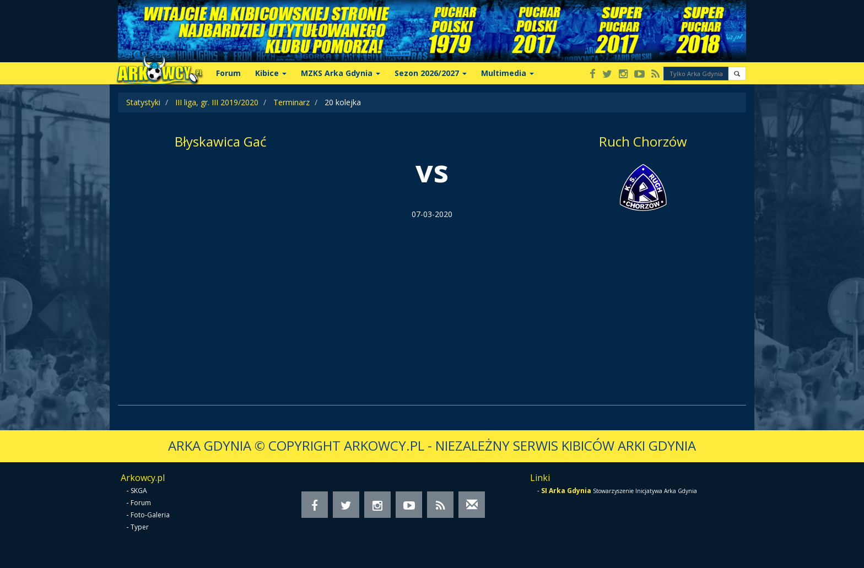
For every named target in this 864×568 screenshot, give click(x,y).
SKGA (139, 490)
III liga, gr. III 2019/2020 (216, 102)
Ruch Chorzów (643, 141)
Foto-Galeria (150, 515)
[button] (737, 73)
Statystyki (143, 102)
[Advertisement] (432, 303)
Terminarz (291, 102)
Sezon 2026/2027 (431, 73)
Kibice (271, 73)
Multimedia (507, 73)
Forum (228, 73)
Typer (140, 527)
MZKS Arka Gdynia (340, 73)
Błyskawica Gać (221, 141)
